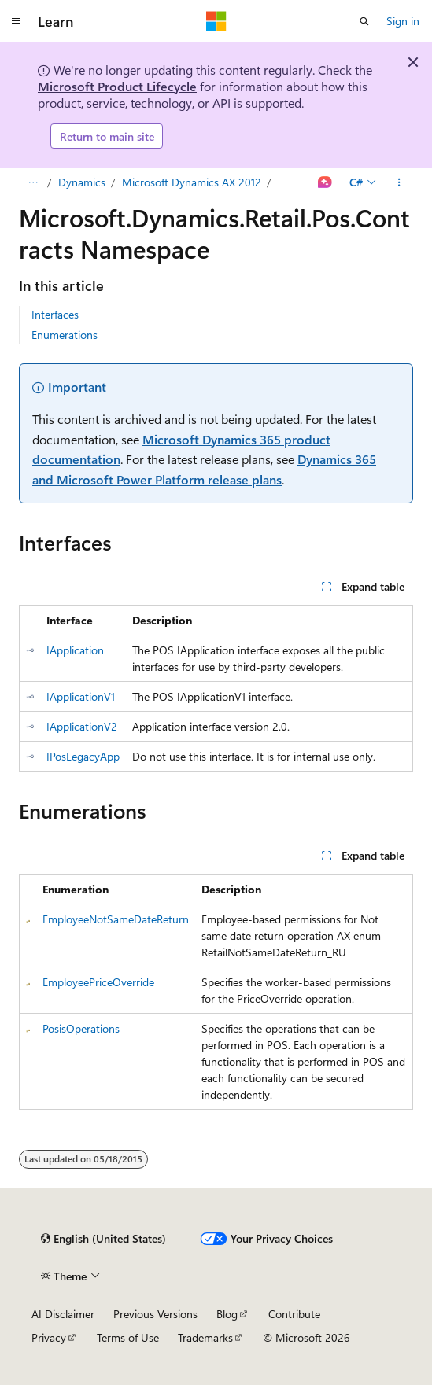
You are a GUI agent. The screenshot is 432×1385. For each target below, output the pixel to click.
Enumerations (64, 334)
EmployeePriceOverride (98, 981)
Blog (227, 1313)
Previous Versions (155, 1313)
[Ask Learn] (325, 182)
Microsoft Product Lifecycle (117, 86)
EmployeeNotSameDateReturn (115, 919)
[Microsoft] (216, 21)
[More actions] (399, 182)
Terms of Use (128, 1337)
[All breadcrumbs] (32, 182)
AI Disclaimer (62, 1313)
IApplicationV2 (81, 726)
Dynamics (81, 182)
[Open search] (364, 21)
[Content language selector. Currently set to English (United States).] (103, 1238)
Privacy (48, 1337)
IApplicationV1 (80, 696)
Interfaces (55, 314)
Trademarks (205, 1337)
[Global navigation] (15, 21)
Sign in (402, 20)
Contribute (294, 1313)
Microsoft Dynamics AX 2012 (191, 182)
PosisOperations (81, 1028)
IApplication (75, 650)
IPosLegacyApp (83, 756)
